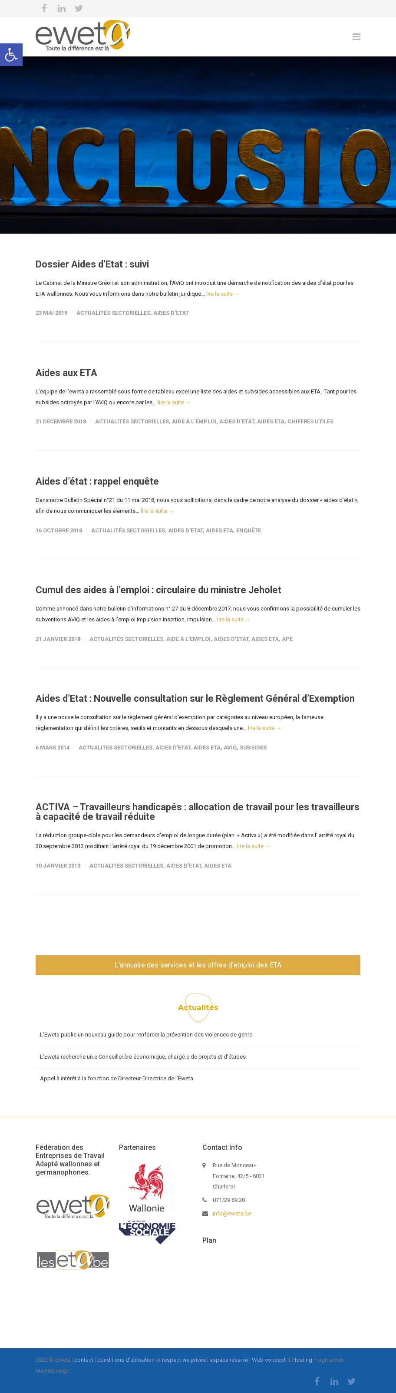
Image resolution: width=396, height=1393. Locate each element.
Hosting (302, 1360)
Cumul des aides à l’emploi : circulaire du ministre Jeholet (158, 589)
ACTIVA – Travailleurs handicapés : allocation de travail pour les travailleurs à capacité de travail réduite (198, 812)
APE (287, 639)
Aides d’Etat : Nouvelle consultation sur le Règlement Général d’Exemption (195, 698)
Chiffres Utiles (310, 421)
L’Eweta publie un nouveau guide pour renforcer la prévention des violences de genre (146, 1034)
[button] (11, 54)
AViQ (230, 747)
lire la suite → (223, 293)
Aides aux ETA (66, 372)
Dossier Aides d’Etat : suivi (92, 264)
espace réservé (229, 1360)
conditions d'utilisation (126, 1360)
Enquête (248, 530)
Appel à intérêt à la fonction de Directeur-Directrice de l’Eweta (116, 1078)
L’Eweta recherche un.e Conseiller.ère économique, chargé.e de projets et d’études (143, 1056)
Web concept (269, 1360)
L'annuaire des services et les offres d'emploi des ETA (198, 965)
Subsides (253, 747)
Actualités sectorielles (113, 313)
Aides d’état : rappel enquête (97, 481)
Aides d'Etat (171, 313)
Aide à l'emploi (194, 421)
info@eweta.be (232, 1213)
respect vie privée (184, 1360)
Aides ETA (270, 421)
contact (83, 1360)
